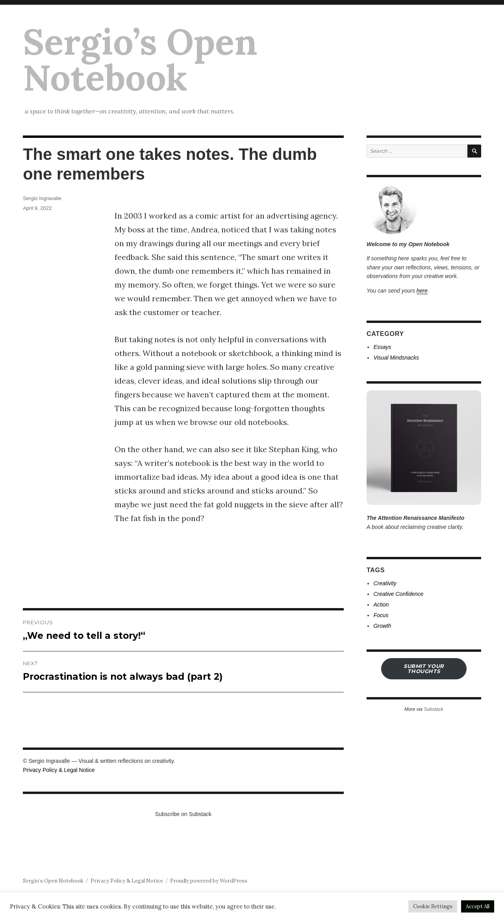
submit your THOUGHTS (424, 668)
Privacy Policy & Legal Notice (58, 770)
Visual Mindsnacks (396, 357)
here (422, 291)
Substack (433, 709)
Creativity (384, 583)
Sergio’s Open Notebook (140, 59)
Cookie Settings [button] (432, 906)
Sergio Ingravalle (42, 198)
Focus (380, 615)
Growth (382, 626)
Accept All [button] (477, 906)
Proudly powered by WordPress (208, 880)
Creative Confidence (398, 594)
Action (381, 604)
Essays (382, 347)
